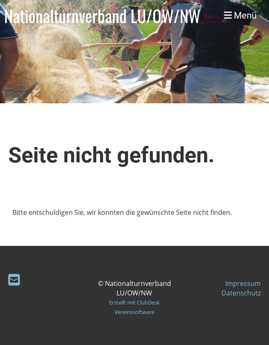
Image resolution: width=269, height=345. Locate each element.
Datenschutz (241, 292)
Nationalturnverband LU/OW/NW (102, 15)
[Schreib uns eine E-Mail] (14, 279)
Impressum (243, 283)
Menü (240, 15)
